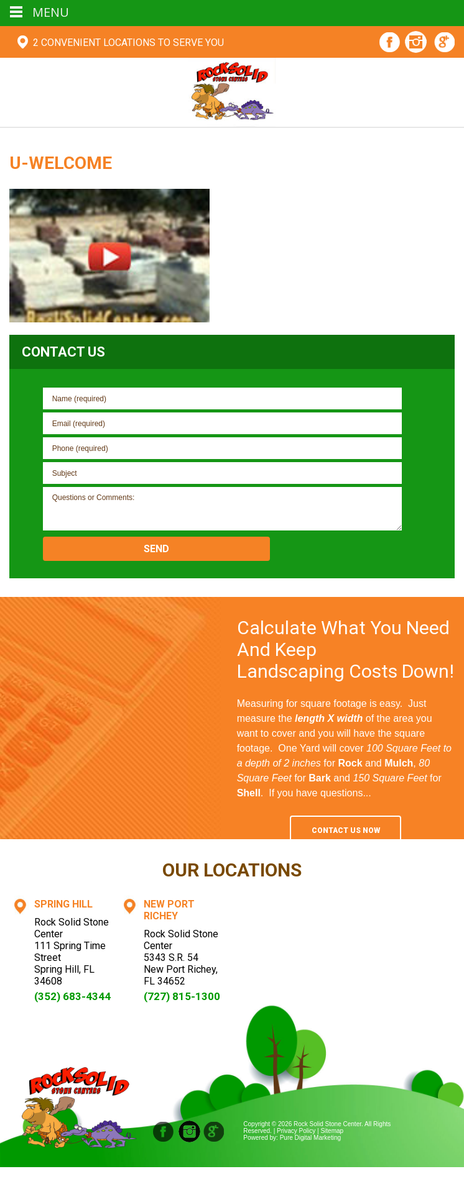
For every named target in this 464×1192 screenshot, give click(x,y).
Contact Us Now (346, 830)
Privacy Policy (296, 1130)
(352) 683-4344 (72, 996)
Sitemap (331, 1130)
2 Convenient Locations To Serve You (128, 42)
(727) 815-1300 (182, 996)
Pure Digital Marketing (310, 1137)
